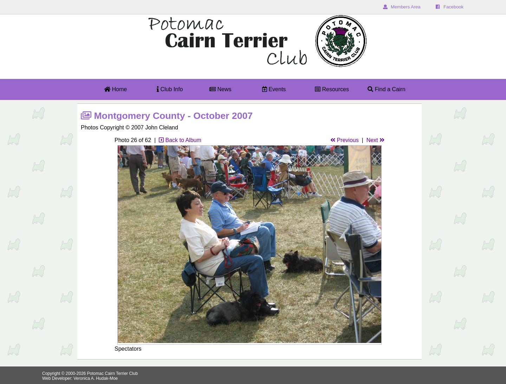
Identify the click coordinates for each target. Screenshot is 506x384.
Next (375, 140)
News (220, 89)
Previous (344, 140)
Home (115, 89)
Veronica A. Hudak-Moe (95, 378)
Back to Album (180, 140)
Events (274, 89)
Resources (332, 89)
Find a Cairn (387, 89)
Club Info (170, 89)
